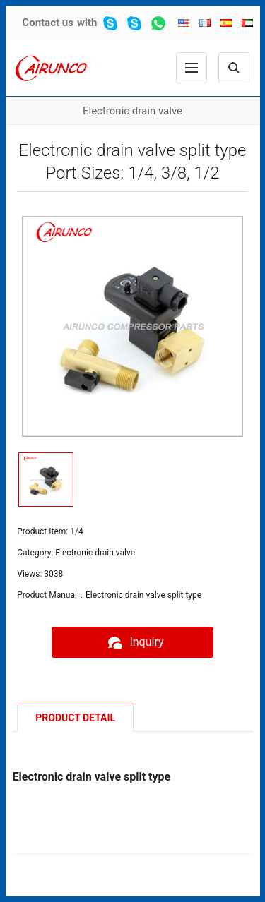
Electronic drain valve (132, 110)
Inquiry (132, 642)
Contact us (47, 22)
